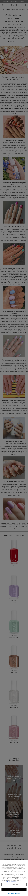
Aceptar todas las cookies (14, 889)
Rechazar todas (14, 884)
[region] (14, 878)
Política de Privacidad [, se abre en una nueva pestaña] (11, 881)
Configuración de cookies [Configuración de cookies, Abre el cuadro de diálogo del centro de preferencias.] (14, 893)
